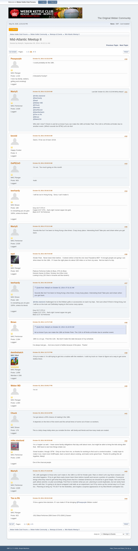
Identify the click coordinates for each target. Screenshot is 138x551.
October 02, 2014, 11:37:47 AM (42, 322)
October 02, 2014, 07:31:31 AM (42, 226)
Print (126, 52)
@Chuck (36, 105)
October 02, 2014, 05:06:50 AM (42, 163)
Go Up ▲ (128, 548)
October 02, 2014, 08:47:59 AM (42, 253)
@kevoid (36, 107)
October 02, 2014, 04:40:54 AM (42, 135)
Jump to (96, 534)
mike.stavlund (17, 440)
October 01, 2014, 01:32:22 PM (42, 58)
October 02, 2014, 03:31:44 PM (42, 413)
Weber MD (16, 386)
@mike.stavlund (39, 96)
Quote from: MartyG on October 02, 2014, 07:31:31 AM (55, 288)
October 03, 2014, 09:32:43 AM (42, 498)
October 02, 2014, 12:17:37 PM (42, 352)
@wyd (35, 100)
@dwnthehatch (38, 112)
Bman (13, 322)
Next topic (124, 45)
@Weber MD (38, 103)
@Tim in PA (37, 114)
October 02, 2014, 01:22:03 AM (42, 91)
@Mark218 (37, 119)
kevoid (14, 136)
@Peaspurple (81, 502)
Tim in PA (15, 498)
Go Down (12, 52)
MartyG (14, 91)
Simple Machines (24, 548)
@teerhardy (37, 98)
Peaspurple (16, 59)
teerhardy (15, 191)
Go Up (11, 524)
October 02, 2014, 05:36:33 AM (42, 190)
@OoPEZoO (38, 110)
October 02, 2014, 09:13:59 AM (42, 282)
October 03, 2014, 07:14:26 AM (42, 471)
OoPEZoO (15, 163)
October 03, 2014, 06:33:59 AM (42, 440)
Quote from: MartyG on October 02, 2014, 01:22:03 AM (55, 327)
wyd (13, 254)
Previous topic (112, 45)
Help (111, 548)
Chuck (14, 413)
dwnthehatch (17, 352)
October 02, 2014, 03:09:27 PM (42, 385)
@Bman (36, 117)
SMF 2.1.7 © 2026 (12, 548)
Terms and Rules (119, 548)
